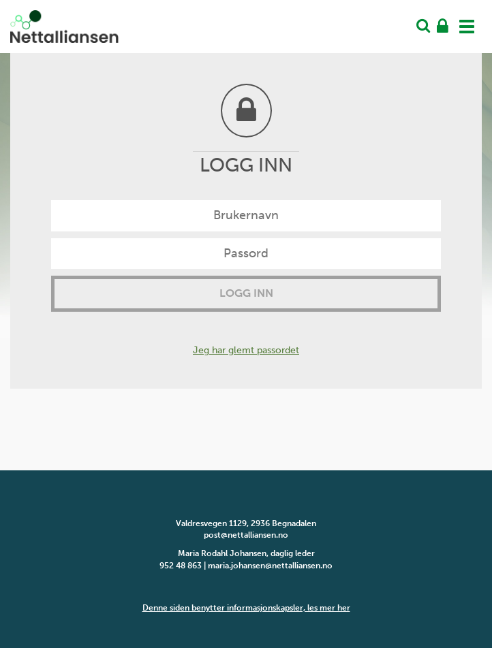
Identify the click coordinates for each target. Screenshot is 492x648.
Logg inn (246, 293)
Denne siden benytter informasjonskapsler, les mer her (246, 608)
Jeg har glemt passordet (246, 350)
